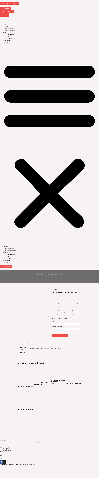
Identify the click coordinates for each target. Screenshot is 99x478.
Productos (5, 26)
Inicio (4, 24)
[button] (49, 144)
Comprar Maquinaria (5, 448)
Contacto (5, 42)
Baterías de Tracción (10, 36)
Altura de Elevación (57, 326)
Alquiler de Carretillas (10, 34)
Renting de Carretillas (10, 38)
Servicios (5, 32)
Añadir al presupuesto (60, 335)
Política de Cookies (57, 466)
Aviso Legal (40, 466)
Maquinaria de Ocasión (10, 30)
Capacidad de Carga (57, 321)
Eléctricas (54, 289)
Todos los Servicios (4, 455)
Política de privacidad (48, 466)
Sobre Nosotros (6, 40)
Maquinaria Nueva (9, 28)
